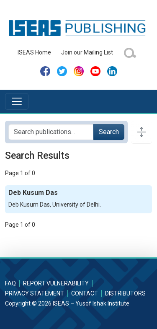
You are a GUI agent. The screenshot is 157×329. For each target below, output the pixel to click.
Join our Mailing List (87, 52)
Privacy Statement (34, 293)
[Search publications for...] (51, 132)
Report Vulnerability (56, 283)
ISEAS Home (34, 52)
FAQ (10, 283)
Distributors (125, 293)
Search (109, 132)
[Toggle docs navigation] (141, 132)
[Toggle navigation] (16, 101)
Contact (84, 293)
